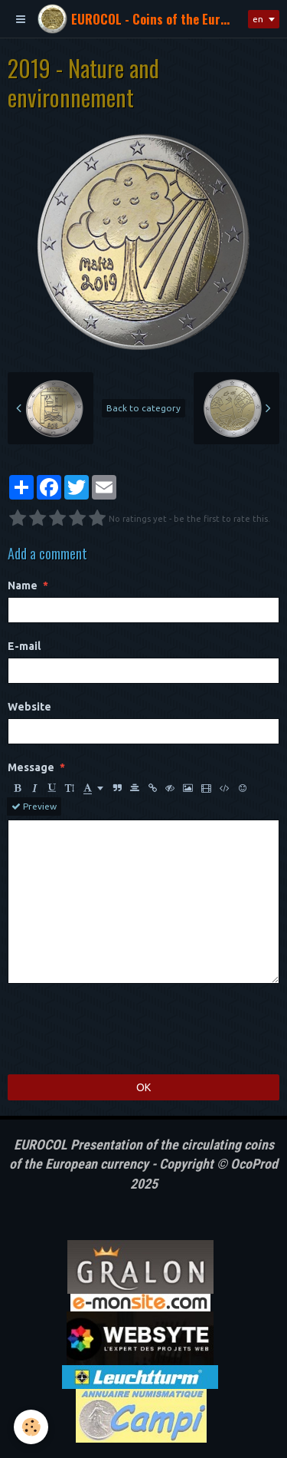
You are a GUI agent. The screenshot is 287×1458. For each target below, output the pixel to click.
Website (29, 707)
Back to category (143, 408)
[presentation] (124, 1029)
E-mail (24, 646)
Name (23, 585)
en (258, 19)
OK (143, 1087)
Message (31, 767)
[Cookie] (31, 1427)
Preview (34, 806)
